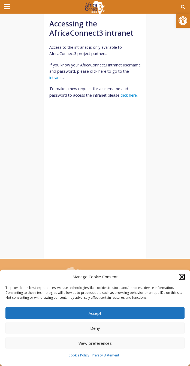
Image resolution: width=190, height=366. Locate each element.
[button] (183, 21)
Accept (95, 313)
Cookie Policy (78, 355)
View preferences (95, 343)
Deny (95, 328)
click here (128, 95)
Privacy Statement (105, 355)
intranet (56, 77)
